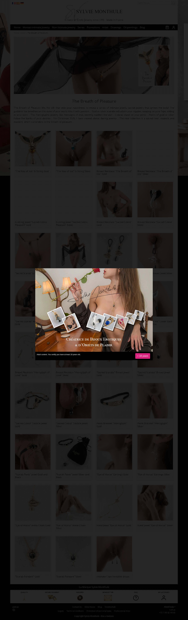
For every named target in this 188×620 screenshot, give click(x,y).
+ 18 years (142, 356)
